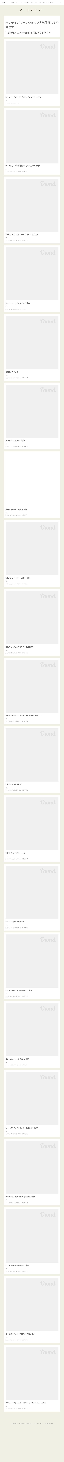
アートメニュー (13, 2)
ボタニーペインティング (27, 2)
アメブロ (51, 2)
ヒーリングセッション (41, 2)
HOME (3, 2)
